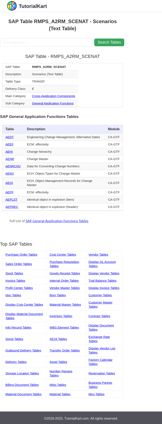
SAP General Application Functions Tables (57, 221)
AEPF (9, 192)
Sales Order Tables (18, 264)
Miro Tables (96, 394)
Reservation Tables (102, 373)
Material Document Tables (23, 394)
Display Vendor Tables (104, 273)
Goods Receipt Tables (65, 273)
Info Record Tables (18, 327)
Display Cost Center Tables (24, 304)
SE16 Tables (58, 339)
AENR (9, 159)
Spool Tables (14, 339)
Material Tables (60, 394)
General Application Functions (53, 103)
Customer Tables (100, 295)
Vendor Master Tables (65, 288)
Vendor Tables (98, 254)
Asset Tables (58, 362)
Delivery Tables (15, 362)
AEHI (9, 151)
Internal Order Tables (64, 280)
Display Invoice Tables (104, 288)
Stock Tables (14, 273)
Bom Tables (58, 295)
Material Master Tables (65, 304)
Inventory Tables (61, 316)
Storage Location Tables (22, 373)
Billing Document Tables (22, 384)
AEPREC (11, 207)
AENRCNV (13, 166)
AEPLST (11, 199)
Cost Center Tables (63, 254)
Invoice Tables (15, 280)
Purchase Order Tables (21, 254)
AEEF (9, 144)
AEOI (9, 183)
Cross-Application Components (53, 96)
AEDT (9, 137)
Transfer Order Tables (65, 350)
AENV (9, 173)
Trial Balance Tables (103, 280)
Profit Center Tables (19, 288)
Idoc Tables (13, 295)
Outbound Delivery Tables (23, 350)
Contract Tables (99, 316)
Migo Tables (58, 384)
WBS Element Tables (64, 327)
